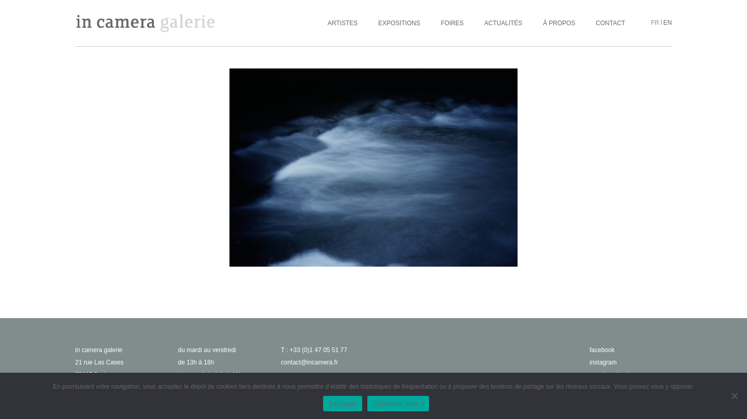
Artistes (343, 23)
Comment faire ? (398, 404)
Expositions (399, 23)
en (667, 22)
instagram (603, 362)
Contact (610, 23)
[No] (734, 396)
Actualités (503, 23)
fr (655, 22)
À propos (559, 23)
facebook (602, 350)
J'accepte (343, 404)
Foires (452, 23)
